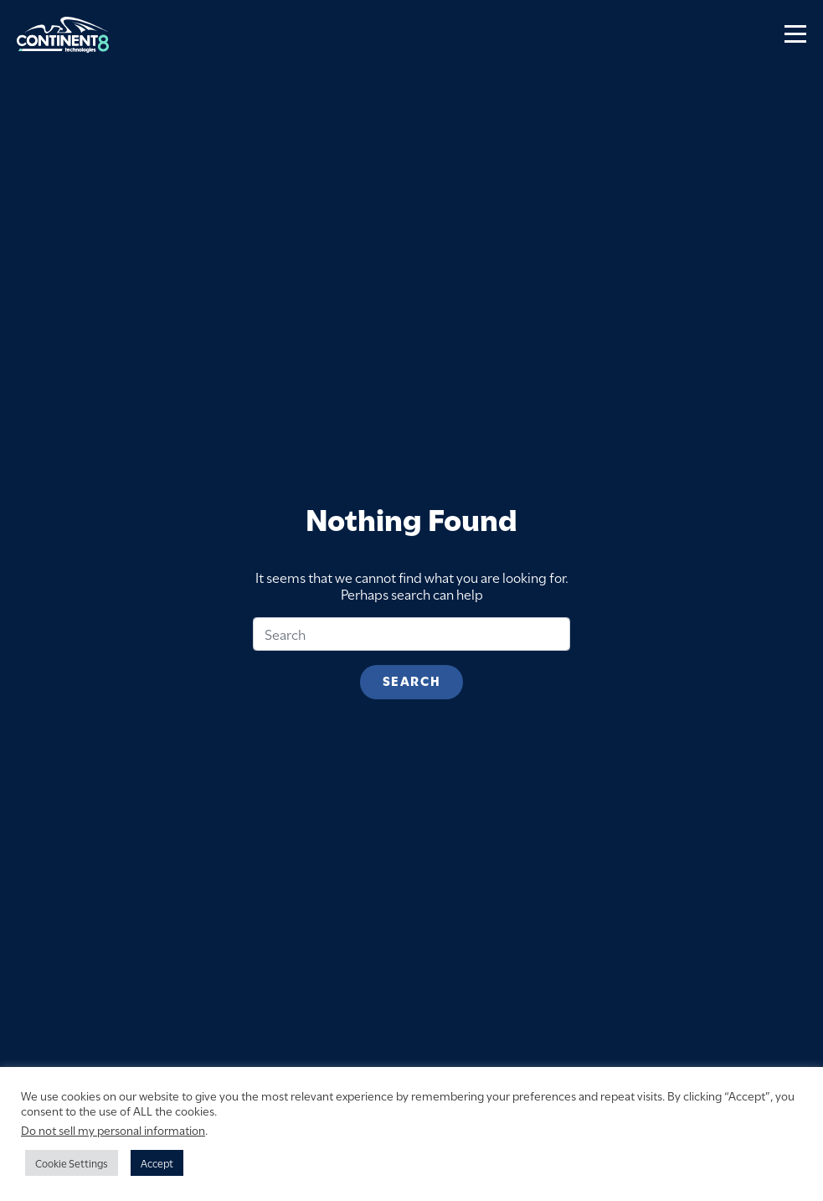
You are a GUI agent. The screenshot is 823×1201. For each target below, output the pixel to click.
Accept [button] (157, 1162)
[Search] (411, 634)
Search (411, 680)
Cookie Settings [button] (71, 1162)
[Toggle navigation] (795, 34)
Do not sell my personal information (113, 1129)
